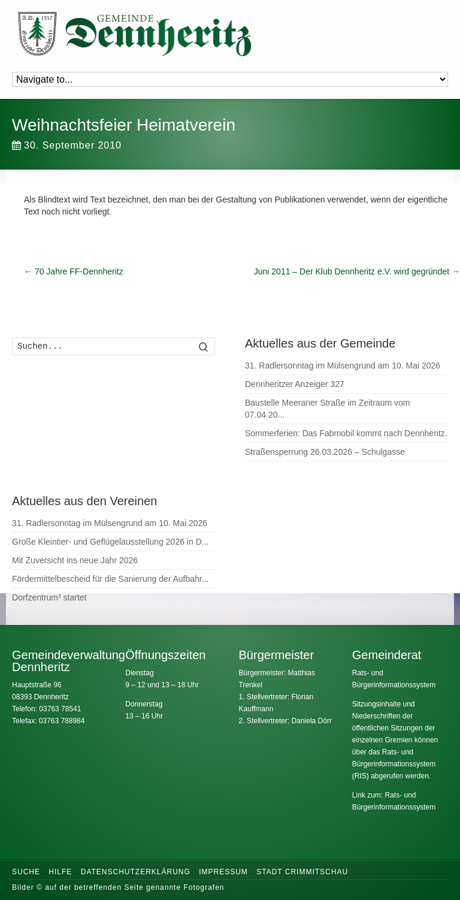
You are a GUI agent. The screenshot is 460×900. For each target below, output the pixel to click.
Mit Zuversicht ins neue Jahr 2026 (75, 560)
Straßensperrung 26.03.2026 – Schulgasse (325, 452)
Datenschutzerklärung (135, 872)
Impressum (223, 872)
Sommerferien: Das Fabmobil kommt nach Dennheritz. (346, 433)
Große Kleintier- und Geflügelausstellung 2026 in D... (110, 541)
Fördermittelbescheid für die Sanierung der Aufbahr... (110, 579)
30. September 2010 (67, 145)
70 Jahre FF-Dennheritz (73, 271)
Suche (26, 872)
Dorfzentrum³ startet (49, 597)
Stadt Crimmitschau (302, 872)
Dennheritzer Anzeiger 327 (294, 384)
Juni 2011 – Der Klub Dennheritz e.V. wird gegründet (357, 271)
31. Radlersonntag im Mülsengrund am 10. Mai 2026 (342, 365)
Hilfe (60, 872)
